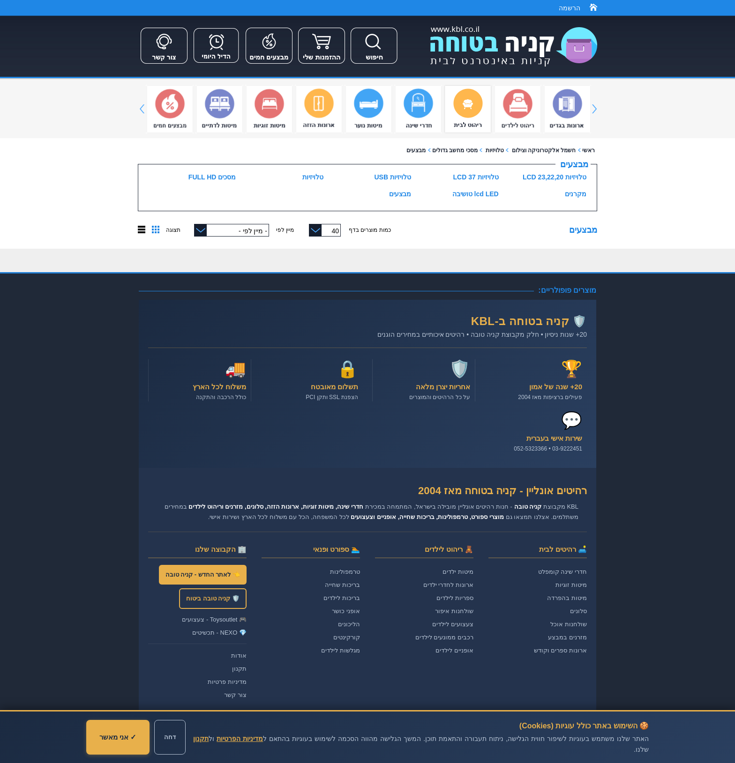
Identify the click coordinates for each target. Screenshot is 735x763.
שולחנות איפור (454, 611)
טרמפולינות (345, 571)
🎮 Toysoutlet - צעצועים (214, 619)
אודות (239, 655)
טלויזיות (493, 150)
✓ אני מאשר (117, 737)
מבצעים (416, 150)
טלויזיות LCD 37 (476, 177)
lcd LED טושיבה (475, 194)
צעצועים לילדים (452, 624)
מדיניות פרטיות (227, 681)
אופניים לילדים (454, 650)
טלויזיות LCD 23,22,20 (554, 177)
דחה (170, 737)
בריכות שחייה (342, 584)
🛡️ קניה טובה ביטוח (213, 598)
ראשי (588, 150)
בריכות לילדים (341, 597)
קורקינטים (346, 637)
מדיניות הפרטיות (240, 738)
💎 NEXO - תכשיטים (219, 632)
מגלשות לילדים (340, 650)
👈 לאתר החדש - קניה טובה (202, 574)
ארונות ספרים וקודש (560, 650)
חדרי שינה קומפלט (562, 571)
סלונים (578, 611)
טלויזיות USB (393, 177)
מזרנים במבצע (567, 637)
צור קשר (235, 694)
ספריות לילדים (454, 597)
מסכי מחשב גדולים (455, 150)
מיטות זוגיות (571, 584)
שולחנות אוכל (568, 624)
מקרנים (575, 194)
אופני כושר (346, 611)
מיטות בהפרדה (567, 597)
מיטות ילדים (457, 571)
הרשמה (569, 8)
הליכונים (349, 624)
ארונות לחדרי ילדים (448, 584)
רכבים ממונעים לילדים (444, 637)
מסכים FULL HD (212, 177)
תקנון (239, 668)
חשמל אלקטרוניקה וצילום (544, 150)
